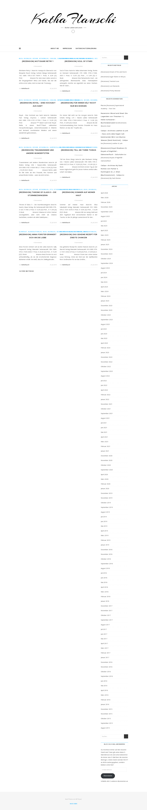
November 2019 (106, 498)
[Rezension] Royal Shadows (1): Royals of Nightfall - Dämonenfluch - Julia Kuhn (114, 151)
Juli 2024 (104, 273)
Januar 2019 (105, 545)
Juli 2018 (104, 573)
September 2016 (107, 676)
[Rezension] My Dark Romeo (111, 178)
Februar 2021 (105, 446)
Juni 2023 (104, 334)
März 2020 (104, 479)
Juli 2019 (104, 517)
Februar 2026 (105, 202)
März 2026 (104, 197)
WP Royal (78, 799)
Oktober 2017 (106, 615)
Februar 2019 (105, 540)
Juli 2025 (104, 221)
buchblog (28, 58)
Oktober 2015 (106, 718)
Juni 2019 (104, 521)
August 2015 (105, 728)
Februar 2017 (105, 653)
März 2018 (104, 592)
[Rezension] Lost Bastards (110, 86)
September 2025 (107, 212)
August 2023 (105, 324)
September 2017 (107, 620)
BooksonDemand (66, 58)
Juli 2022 (104, 381)
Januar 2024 (105, 301)
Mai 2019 (104, 526)
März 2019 (104, 535)
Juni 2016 (104, 681)
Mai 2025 (104, 226)
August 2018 (105, 568)
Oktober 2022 (106, 366)
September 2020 (107, 470)
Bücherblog (44, 58)
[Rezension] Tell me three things (78, 150)
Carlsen (53, 58)
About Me (55, 48)
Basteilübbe (64, 100)
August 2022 (105, 376)
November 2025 (106, 207)
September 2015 (107, 723)
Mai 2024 (104, 282)
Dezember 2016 (106, 662)
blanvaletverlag (76, 189)
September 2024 (107, 263)
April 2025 (104, 230)
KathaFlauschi (73, 18)
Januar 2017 (105, 657)
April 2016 (104, 690)
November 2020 (106, 460)
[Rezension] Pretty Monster (110, 91)
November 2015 (106, 714)
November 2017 (106, 610)
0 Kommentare (38, 66)
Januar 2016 (105, 704)
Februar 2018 (105, 596)
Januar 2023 (105, 352)
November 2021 (106, 404)
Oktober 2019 (106, 503)
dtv (51, 189)
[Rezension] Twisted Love (110, 81)
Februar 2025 (105, 240)
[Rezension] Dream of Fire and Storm (114, 72)
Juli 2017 (104, 629)
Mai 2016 (104, 686)
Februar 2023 (105, 348)
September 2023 (107, 320)
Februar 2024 (105, 296)
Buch (21, 58)
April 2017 (104, 643)
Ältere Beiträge (26, 271)
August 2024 (105, 268)
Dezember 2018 (106, 550)
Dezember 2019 (106, 493)
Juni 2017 (104, 634)
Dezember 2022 (106, 357)
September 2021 (107, 413)
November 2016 (106, 667)
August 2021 (105, 418)
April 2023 (104, 343)
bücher (35, 58)
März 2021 (104, 442)
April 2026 (104, 193)
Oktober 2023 (106, 315)
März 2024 (104, 291)
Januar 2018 (105, 601)
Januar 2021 (105, 451)
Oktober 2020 (106, 465)
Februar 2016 (105, 700)
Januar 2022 (105, 399)
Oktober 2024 (106, 259)
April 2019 (104, 531)
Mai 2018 (104, 582)
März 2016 (104, 695)
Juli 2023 (104, 329)
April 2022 (104, 390)
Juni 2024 (104, 277)
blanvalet (64, 189)
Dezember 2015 (106, 709)
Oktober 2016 (106, 672)
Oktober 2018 (106, 559)
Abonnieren (107, 776)
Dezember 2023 (106, 305)
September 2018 (107, 564)
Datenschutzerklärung (86, 48)
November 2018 (106, 554)
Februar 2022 (105, 395)
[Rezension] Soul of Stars (78, 61)
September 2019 (107, 507)
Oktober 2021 (106, 409)
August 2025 (105, 216)
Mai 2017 (104, 639)
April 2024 (104, 287)
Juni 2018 (104, 578)
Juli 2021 (104, 423)
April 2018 (104, 587)
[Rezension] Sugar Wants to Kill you (113, 77)
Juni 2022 (104, 385)
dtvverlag (58, 189)
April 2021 (104, 437)
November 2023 (106, 310)
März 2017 (104, 648)
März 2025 (104, 235)
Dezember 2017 (106, 606)
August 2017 (105, 625)
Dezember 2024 (106, 249)
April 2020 (104, 474)
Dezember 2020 (106, 456)
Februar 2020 (105, 484)
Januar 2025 (105, 244)
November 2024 (106, 254)
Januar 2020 (105, 488)
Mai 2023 (104, 338)
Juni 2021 (104, 427)
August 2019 (105, 512)
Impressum (67, 48)
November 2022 (106, 362)
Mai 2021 (104, 432)
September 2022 (107, 371)
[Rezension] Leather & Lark (112, 143)
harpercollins (55, 147)
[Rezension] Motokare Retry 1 (37, 61)
